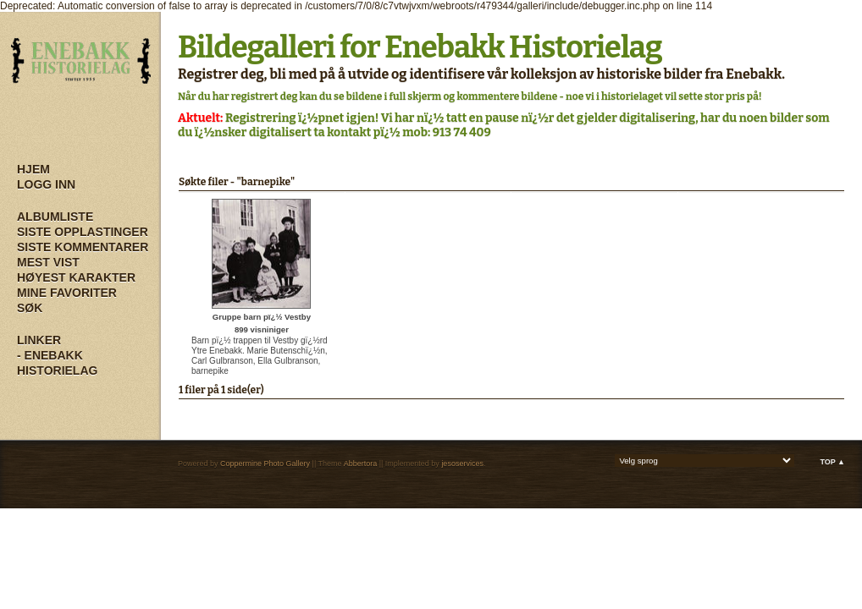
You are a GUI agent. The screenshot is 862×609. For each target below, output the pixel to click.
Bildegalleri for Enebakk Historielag (420, 47)
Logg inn (46, 184)
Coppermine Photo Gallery (265, 463)
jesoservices (462, 463)
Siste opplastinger (82, 232)
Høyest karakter (76, 277)
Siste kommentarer (82, 247)
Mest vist (48, 262)
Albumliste (55, 216)
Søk (29, 308)
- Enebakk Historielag (57, 362)
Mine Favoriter (67, 292)
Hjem (33, 169)
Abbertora (361, 463)
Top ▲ (832, 462)
